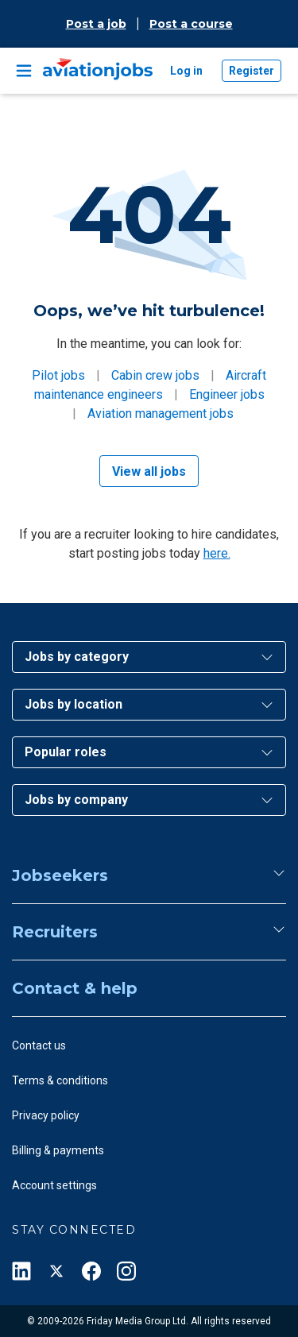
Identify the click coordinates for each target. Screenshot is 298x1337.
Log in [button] (186, 70)
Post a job (96, 24)
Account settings (54, 1185)
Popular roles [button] (65, 751)
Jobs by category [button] (77, 656)
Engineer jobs (227, 394)
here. (216, 553)
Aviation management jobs (160, 413)
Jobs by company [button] (76, 799)
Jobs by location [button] (73, 704)
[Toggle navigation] (24, 71)
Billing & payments (58, 1150)
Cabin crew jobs (155, 375)
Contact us (39, 1045)
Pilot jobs (58, 375)
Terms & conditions (60, 1080)
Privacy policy (45, 1115)
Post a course (191, 24)
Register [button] (251, 70)
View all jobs (149, 471)
